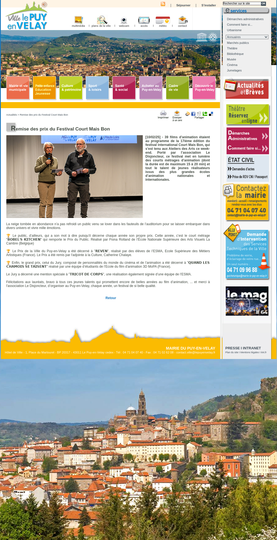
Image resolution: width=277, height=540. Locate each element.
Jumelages (234, 70)
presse (232, 348)
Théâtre (232, 48)
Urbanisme (234, 30)
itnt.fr (264, 352)
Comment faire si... (239, 24)
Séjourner (183, 5)
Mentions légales (249, 352)
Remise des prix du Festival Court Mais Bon (44, 114)
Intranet (252, 348)
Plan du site (231, 352)
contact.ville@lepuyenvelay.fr (195, 352)
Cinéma (232, 64)
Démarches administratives (245, 19)
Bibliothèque (235, 53)
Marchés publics (238, 42)
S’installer (208, 5)
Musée (231, 59)
